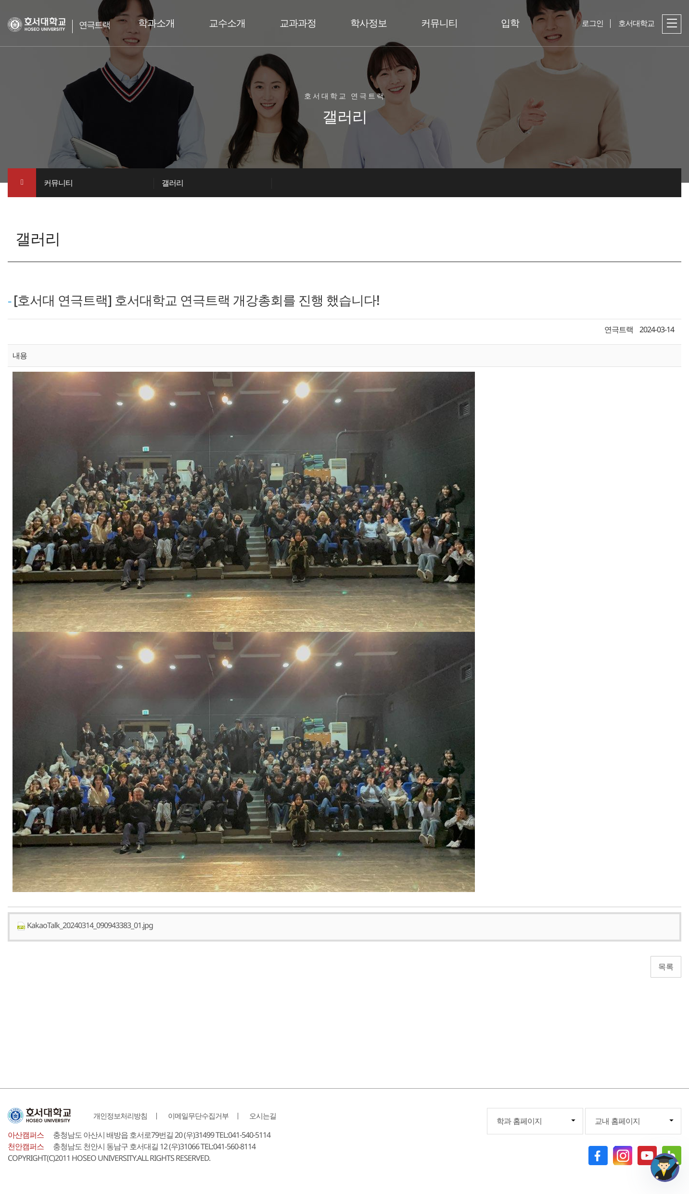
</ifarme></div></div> (665, 1167)
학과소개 (156, 22)
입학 (510, 22)
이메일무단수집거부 (198, 1115)
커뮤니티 (439, 22)
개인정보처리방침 (120, 1115)
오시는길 (262, 1115)
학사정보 (368, 22)
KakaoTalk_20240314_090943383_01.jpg (85, 925)
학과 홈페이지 (519, 1121)
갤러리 (172, 182)
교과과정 (298, 22)
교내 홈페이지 (617, 1121)
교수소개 (227, 22)
